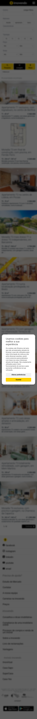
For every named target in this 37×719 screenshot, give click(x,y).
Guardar (18, 380)
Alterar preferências (19, 375)
